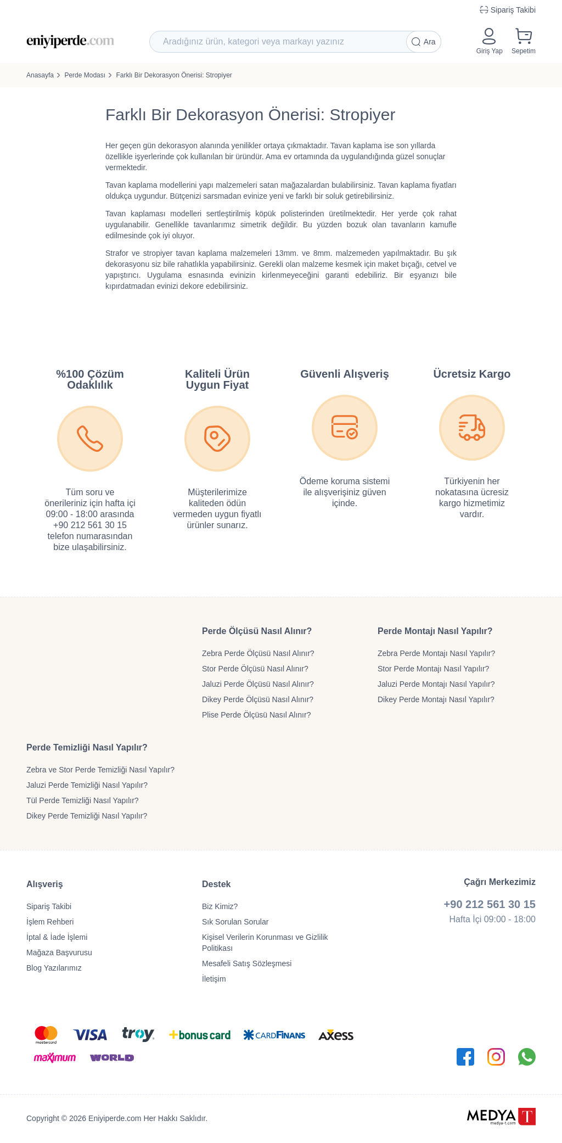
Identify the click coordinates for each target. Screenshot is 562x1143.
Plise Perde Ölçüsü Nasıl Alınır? (256, 714)
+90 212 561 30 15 (490, 904)
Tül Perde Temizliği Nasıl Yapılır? (82, 800)
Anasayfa (40, 75)
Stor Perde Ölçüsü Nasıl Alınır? (255, 668)
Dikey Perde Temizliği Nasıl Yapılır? (86, 815)
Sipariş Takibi (48, 906)
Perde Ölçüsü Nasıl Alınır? (257, 631)
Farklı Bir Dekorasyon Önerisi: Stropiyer (174, 75)
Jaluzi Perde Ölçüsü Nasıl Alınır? (258, 684)
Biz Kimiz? (220, 906)
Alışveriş (44, 884)
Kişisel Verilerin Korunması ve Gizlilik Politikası (265, 942)
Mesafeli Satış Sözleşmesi (246, 963)
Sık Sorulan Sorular (235, 921)
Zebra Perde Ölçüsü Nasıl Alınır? (258, 653)
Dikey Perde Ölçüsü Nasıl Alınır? (257, 699)
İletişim (214, 978)
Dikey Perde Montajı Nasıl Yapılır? (436, 699)
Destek (216, 884)
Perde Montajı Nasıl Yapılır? (435, 631)
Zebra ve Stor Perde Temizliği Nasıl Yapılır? (100, 769)
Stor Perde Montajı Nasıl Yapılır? (433, 668)
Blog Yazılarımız (54, 967)
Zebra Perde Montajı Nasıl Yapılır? (436, 653)
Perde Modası (84, 75)
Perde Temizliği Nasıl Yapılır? (87, 747)
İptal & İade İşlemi (56, 937)
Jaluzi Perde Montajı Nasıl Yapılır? (436, 684)
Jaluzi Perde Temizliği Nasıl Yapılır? (87, 785)
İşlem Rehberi (50, 921)
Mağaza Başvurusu (59, 952)
